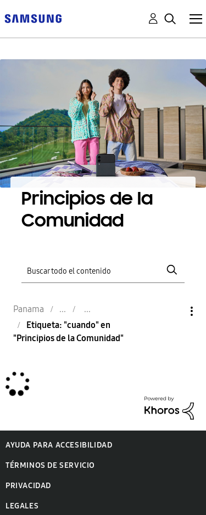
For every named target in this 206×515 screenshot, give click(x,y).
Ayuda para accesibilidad (58, 445)
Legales (21, 506)
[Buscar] (103, 270)
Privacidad (28, 485)
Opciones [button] (173, 311)
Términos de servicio (50, 465)
